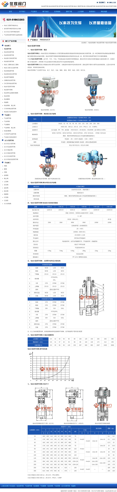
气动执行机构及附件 (10, 137)
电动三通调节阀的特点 (11, 25)
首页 (10, 11)
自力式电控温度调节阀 (11, 159)
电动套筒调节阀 (100, 6)
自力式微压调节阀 (9, 153)
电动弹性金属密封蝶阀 (11, 93)
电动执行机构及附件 (10, 112)
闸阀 (5, 166)
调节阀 (61, 6)
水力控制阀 (7, 203)
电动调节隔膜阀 (9, 77)
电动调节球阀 (8, 90)
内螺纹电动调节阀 (9, 80)
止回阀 (6, 181)
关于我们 (22, 11)
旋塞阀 (6, 175)
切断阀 (105, 56)
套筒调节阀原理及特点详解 (12, 28)
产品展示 (34, 11)
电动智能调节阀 (9, 71)
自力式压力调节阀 (9, 143)
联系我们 (92, 11)
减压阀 (6, 188)
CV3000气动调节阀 (10, 134)
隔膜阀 (6, 194)
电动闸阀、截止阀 (9, 105)
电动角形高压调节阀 (10, 74)
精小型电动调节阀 (89, 6)
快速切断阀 (7, 131)
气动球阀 (7, 121)
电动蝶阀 (7, 99)
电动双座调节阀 (9, 55)
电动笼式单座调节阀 (10, 58)
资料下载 (69, 11)
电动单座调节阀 (53, 6)
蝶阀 (5, 169)
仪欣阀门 (84, 43)
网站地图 (104, 11)
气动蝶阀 (7, 124)
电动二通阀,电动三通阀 (11, 64)
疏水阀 (6, 191)
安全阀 (6, 185)
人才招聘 (81, 11)
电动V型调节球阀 (111, 6)
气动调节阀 (7, 118)
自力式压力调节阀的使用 (12, 32)
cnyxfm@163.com (110, 491)
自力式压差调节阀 (9, 156)
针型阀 (6, 197)
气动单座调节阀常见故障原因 (13, 35)
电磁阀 (6, 102)
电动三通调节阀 (78, 6)
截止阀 (6, 178)
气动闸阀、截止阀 (9, 128)
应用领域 (57, 11)
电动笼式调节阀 (68, 6)
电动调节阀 (44, 6)
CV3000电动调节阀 (10, 108)
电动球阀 (7, 96)
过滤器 (6, 200)
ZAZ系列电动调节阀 (10, 83)
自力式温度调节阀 (9, 147)
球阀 (5, 172)
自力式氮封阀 (8, 150)
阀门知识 (46, 11)
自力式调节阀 (65, 486)
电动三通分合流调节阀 (11, 68)
